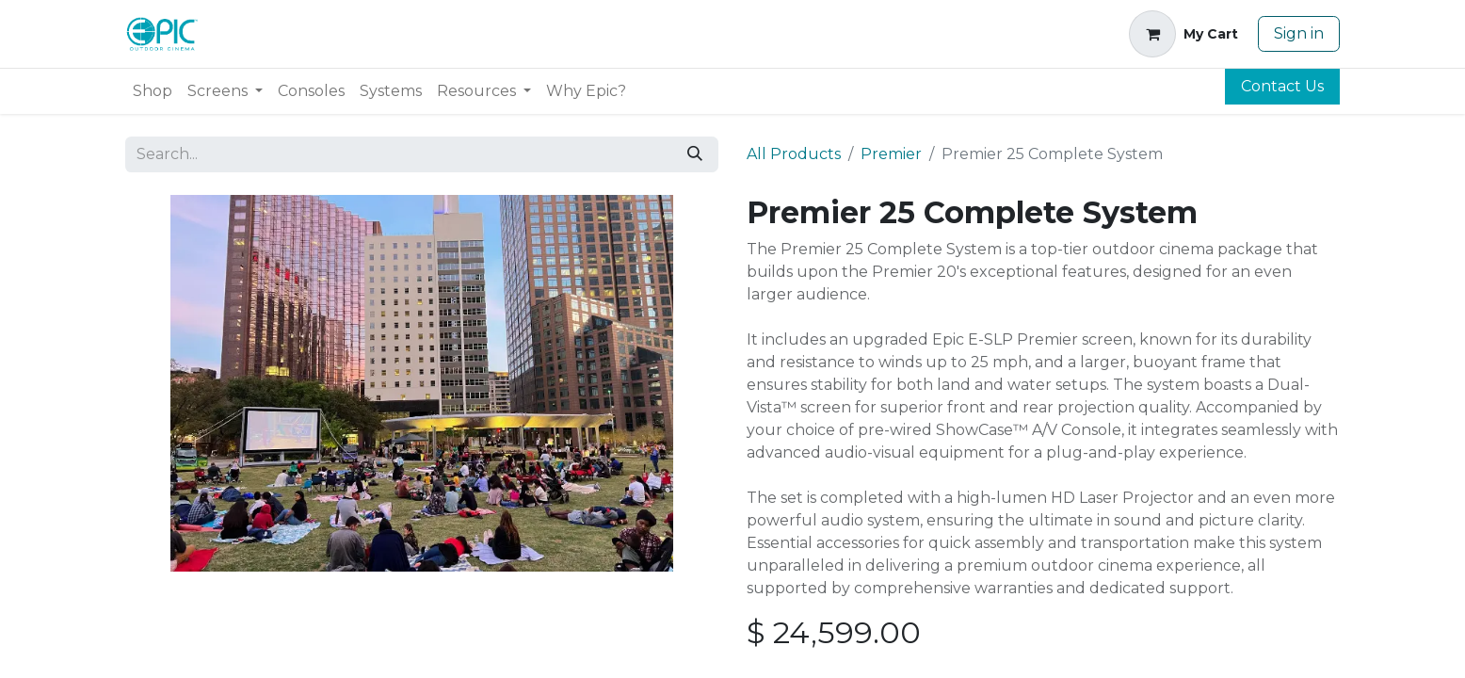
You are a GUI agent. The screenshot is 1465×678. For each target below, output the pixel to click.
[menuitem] (152, 91)
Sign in (1299, 33)
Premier (891, 154)
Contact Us (1282, 86)
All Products (794, 154)
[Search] (694, 154)
